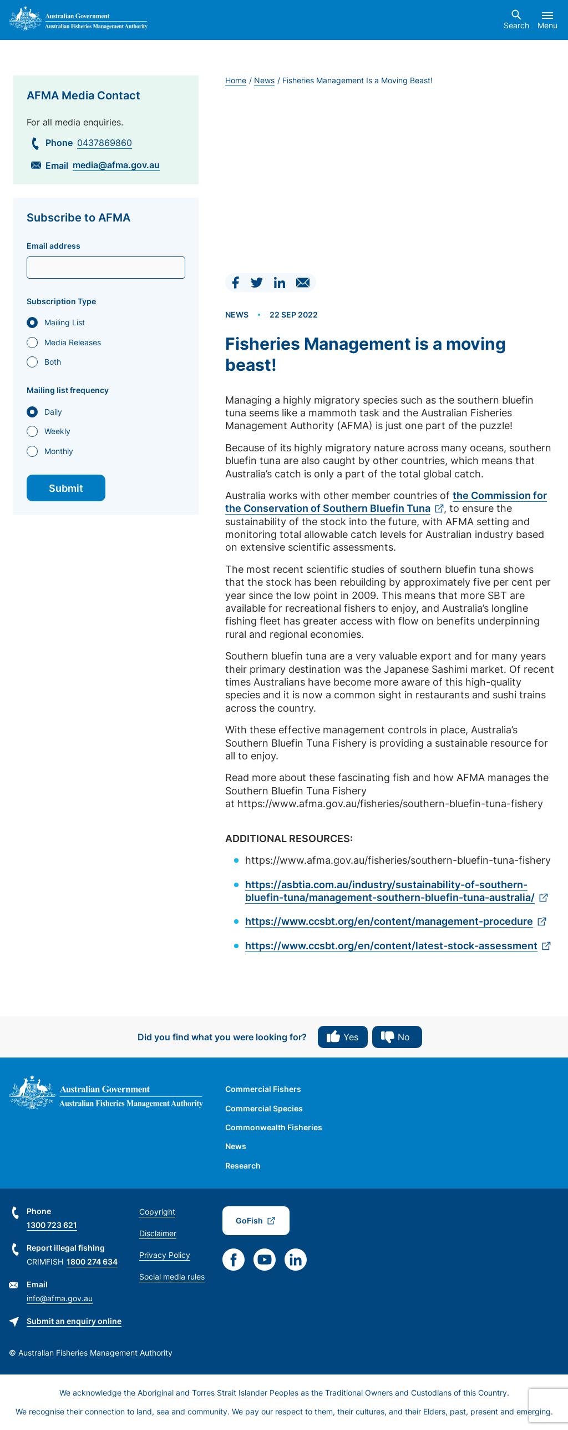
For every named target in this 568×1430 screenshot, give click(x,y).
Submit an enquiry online (74, 1321)
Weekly (57, 431)
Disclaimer (157, 1233)
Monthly (58, 451)
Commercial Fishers (263, 1089)
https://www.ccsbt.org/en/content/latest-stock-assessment (391, 945)
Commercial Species (264, 1108)
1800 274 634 (92, 1261)
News (264, 80)
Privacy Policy (164, 1255)
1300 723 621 (52, 1225)
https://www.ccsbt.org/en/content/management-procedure (389, 921)
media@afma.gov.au (116, 164)
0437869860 (104, 142)
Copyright (157, 1211)
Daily (53, 411)
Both (52, 361)
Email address (53, 246)
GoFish (249, 1220)
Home (235, 80)
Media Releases (72, 342)
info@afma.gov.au (60, 1298)
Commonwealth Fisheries (273, 1127)
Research (243, 1165)
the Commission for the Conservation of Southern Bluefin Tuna (386, 502)
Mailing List (64, 322)
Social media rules (172, 1276)
